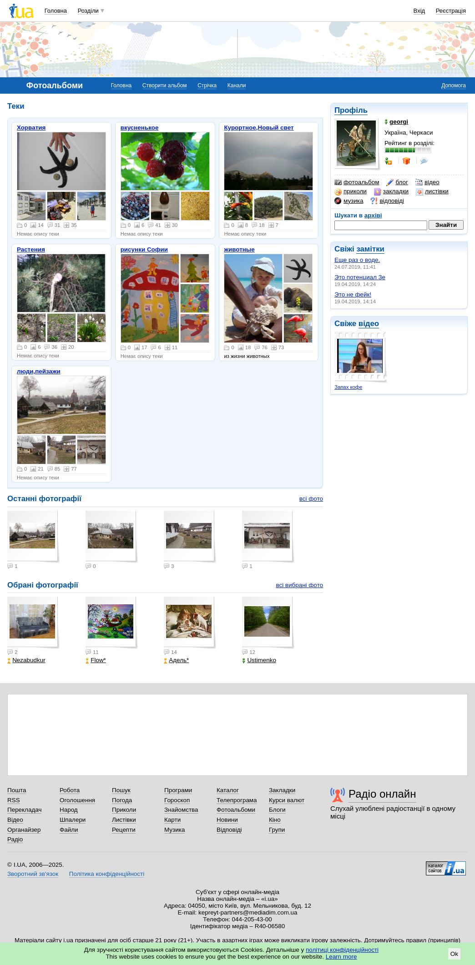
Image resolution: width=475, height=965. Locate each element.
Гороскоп (177, 800)
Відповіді (229, 829)
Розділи (88, 10)
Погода (122, 800)
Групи (277, 829)
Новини (227, 819)
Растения (31, 249)
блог (397, 182)
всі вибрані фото (299, 585)
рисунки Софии (144, 249)
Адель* (176, 660)
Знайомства (181, 809)
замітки (370, 249)
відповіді (387, 201)
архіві (373, 215)
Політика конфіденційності (106, 873)
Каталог (228, 790)
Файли (69, 829)
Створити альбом (164, 85)
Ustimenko (259, 660)
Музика (174, 829)
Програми (178, 790)
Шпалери (73, 819)
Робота (70, 790)
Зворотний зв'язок (32, 873)
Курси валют (286, 800)
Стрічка (207, 85)
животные (239, 249)
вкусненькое (140, 127)
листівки (432, 191)
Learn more (341, 956)
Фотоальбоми (236, 809)
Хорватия (31, 127)
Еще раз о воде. (357, 259)
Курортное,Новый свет (258, 127)
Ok (454, 953)
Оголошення (77, 800)
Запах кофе (348, 387)
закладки (391, 191)
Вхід (419, 10)
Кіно (275, 819)
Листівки (124, 819)
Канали (236, 85)
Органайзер (23, 829)
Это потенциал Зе (359, 277)
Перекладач (24, 809)
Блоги (277, 809)
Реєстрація (451, 10)
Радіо (15, 839)
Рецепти (124, 829)
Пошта (16, 790)
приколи (350, 191)
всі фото (311, 498)
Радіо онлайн (382, 794)
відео (427, 182)
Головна (56, 10)
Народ (69, 809)
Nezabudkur (26, 660)
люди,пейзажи (39, 371)
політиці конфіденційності (342, 949)
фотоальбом (356, 182)
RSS (13, 800)
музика (348, 201)
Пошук (121, 790)
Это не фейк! (352, 294)
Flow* (96, 660)
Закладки (282, 790)
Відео (15, 819)
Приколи (124, 809)
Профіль (351, 110)
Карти (172, 819)
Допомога (453, 85)
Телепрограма (237, 800)
